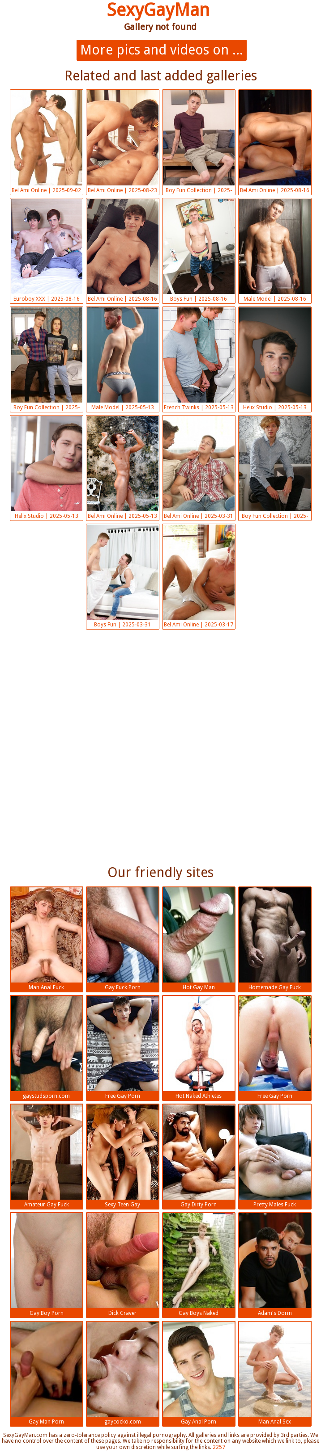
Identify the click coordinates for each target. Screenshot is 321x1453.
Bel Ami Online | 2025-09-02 (46, 141)
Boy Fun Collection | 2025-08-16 (199, 142)
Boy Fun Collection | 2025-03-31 (275, 468)
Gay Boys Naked (199, 1264)
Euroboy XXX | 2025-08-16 (46, 250)
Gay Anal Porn (199, 1373)
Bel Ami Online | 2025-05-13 (122, 467)
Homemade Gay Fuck (275, 939)
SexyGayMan (158, 10)
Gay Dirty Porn (199, 1156)
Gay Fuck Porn (122, 939)
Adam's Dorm (275, 1264)
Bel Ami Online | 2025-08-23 (122, 141)
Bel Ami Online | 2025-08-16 (275, 141)
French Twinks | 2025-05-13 (199, 359)
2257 (219, 1447)
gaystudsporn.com (46, 1047)
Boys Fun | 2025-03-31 (122, 576)
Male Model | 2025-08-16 (275, 250)
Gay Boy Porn (46, 1264)
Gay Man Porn (46, 1373)
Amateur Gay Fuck (46, 1156)
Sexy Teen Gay (122, 1156)
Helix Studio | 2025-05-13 (275, 359)
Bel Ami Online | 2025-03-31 (199, 467)
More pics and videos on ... (161, 50)
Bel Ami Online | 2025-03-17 (199, 576)
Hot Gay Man (199, 939)
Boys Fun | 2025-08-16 (199, 250)
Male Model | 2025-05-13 (122, 359)
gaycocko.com (122, 1373)
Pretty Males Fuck (275, 1156)
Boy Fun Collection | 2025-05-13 (46, 359)
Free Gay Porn (122, 1047)
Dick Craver (122, 1264)
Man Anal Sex (275, 1373)
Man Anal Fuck (46, 939)
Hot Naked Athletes (199, 1047)
